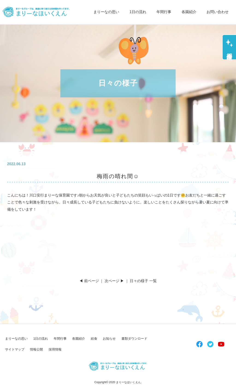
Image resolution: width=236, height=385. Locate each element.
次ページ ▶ (114, 281)
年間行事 (163, 12)
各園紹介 (189, 12)
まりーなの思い (106, 12)
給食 (94, 338)
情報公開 (36, 349)
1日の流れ (138, 12)
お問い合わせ (217, 12)
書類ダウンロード (134, 338)
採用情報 (229, 50)
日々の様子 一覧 (143, 281)
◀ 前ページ (89, 281)
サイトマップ (14, 349)
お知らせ (109, 338)
